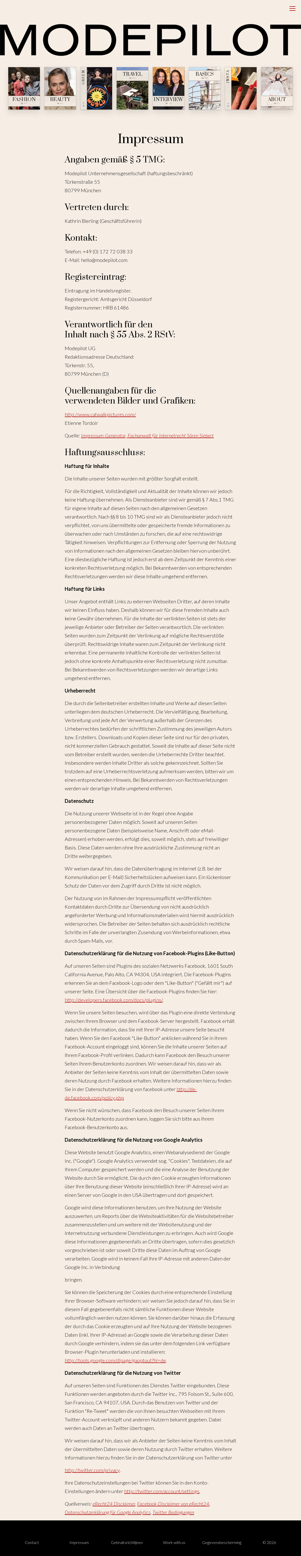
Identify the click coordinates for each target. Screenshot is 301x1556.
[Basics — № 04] (205, 88)
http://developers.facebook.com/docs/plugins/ (114, 1000)
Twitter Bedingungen (173, 1512)
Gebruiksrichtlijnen (127, 1542)
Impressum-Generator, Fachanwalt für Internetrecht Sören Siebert (147, 435)
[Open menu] (292, 8)
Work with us (174, 1542)
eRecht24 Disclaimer (114, 1504)
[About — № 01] (277, 88)
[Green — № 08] (96, 88)
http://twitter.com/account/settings (161, 1491)
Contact (32, 1542)
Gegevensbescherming (221, 1542)
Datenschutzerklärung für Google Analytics (107, 1512)
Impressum (79, 1542)
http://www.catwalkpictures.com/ (100, 414)
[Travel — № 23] (132, 88)
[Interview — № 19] (169, 88)
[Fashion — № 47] (24, 88)
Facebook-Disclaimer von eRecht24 (173, 1504)
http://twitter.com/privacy (92, 1470)
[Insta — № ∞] (241, 88)
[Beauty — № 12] (60, 88)
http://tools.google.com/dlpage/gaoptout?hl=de (115, 1360)
